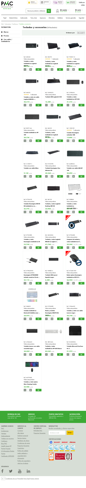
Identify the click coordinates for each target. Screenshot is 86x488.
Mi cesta (78, 11)
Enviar (70, 432)
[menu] (3, 478)
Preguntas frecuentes (23, 446)
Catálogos (4, 441)
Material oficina (13, 18)
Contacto (20, 431)
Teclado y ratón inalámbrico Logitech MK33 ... (73, 64)
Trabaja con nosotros (7, 438)
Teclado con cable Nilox (31, 168)
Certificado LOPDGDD (7, 456)
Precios (6, 36)
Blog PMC (4, 443)
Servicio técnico (22, 438)
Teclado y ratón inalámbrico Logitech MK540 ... (30, 63)
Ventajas (3, 433)
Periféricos (15, 24)
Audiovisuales (23, 18)
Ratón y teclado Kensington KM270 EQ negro (52, 313)
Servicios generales (71, 18)
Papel (4, 18)
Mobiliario (60, 18)
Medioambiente (5, 436)
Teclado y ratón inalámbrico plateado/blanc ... (72, 206)
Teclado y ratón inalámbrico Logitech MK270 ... (51, 64)
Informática (52, 18)
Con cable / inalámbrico (6, 40)
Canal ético (21, 448)
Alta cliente (21, 433)
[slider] (47, 58)
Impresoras (43, 18)
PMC (2, 24)
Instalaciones (5, 431)
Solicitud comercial (23, 436)
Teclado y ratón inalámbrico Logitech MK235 (51, 135)
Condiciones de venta (24, 443)
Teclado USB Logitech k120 (53, 97)
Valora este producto (29, 59)
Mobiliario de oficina (23, 441)
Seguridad (81, 18)
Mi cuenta (64, 10)
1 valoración (55, 59)
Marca (6, 32)
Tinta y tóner (33, 18)
